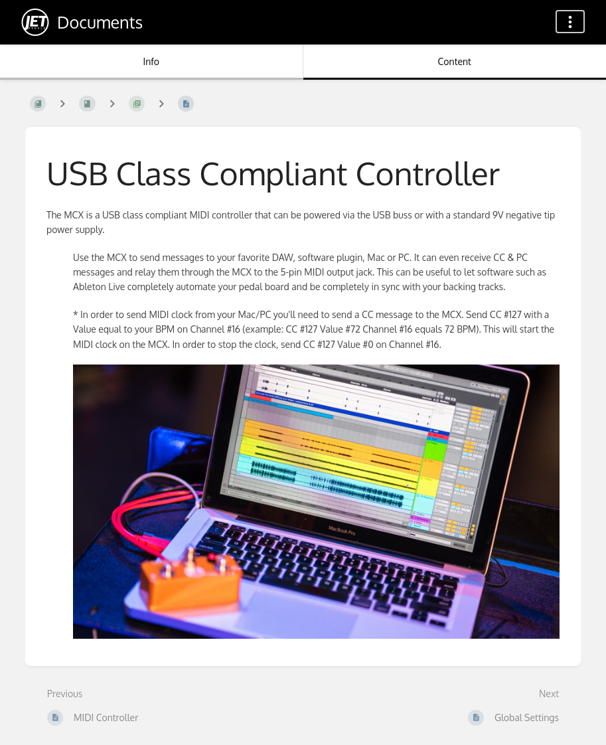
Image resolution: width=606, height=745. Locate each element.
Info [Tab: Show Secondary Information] (151, 61)
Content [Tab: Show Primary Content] (454, 61)
